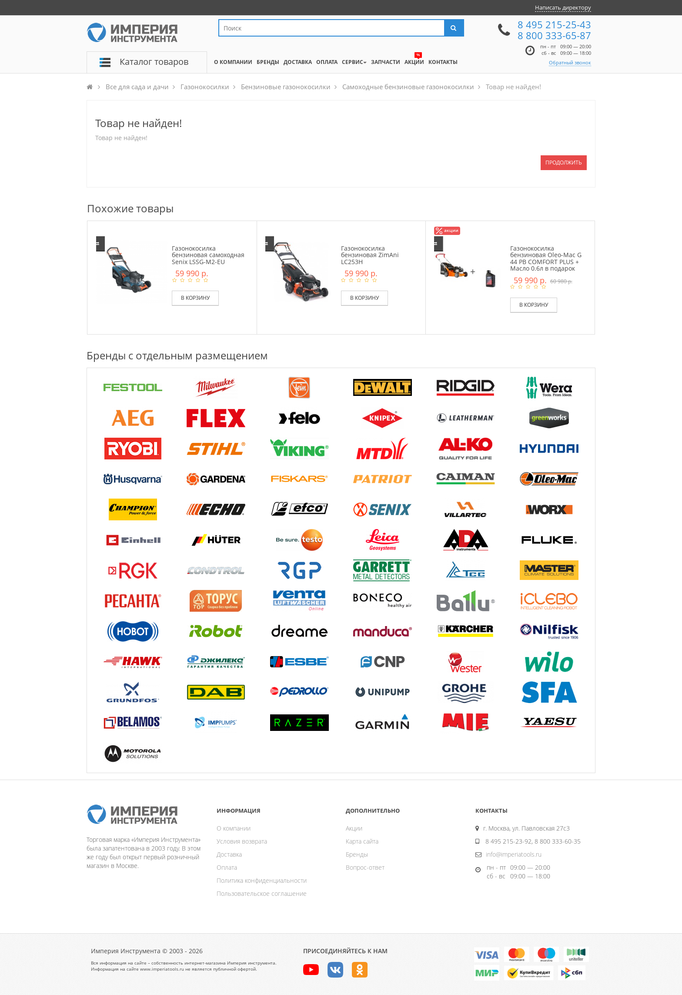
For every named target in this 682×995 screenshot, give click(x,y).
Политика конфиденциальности (262, 880)
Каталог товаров (154, 61)
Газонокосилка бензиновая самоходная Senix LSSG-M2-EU (208, 255)
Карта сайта (362, 841)
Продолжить (563, 162)
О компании (234, 828)
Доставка (229, 854)
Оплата (227, 867)
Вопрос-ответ (365, 867)
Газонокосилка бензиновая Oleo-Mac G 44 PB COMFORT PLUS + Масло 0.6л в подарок (546, 258)
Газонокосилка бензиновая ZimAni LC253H (370, 255)
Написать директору (563, 7)
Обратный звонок (570, 62)
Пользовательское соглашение (262, 893)
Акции (354, 828)
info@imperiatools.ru (514, 854)
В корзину (195, 298)
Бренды (357, 854)
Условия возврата (242, 841)
